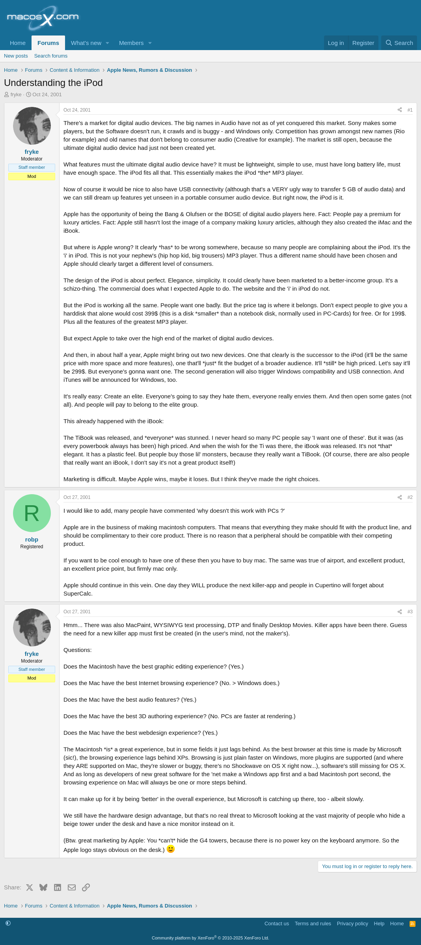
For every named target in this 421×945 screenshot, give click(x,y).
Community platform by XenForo (210, 938)
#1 (410, 110)
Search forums (51, 56)
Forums (48, 42)
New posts (16, 56)
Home (18, 42)
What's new (86, 42)
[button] (107, 42)
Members (131, 42)
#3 (410, 611)
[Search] (399, 42)
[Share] (400, 110)
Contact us (277, 923)
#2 (410, 497)
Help (379, 923)
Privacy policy (352, 923)
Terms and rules (313, 923)
